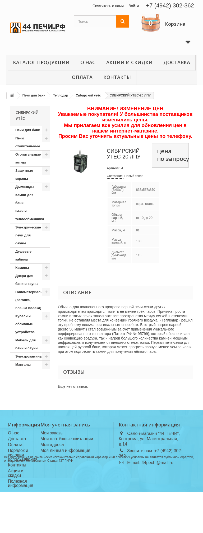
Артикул (113, 168)
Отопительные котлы (28, 158)
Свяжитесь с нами (108, 6)
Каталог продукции (41, 62)
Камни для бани (24, 199)
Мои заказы (51, 433)
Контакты (117, 77)
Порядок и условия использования (23, 455)
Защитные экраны (24, 174)
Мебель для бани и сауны (26, 344)
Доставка (176, 62)
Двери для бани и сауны (26, 280)
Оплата (82, 77)
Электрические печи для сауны (28, 235)
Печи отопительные (27, 142)
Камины (22, 268)
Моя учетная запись (65, 424)
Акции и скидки (129, 62)
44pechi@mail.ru (157, 462)
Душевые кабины (23, 255)
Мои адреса (52, 444)
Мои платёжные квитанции (66, 439)
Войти (133, 6)
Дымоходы (24, 187)
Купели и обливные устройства (25, 324)
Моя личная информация (65, 450)
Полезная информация (20, 483)
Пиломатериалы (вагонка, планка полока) (29, 300)
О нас (87, 62)
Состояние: (115, 176)
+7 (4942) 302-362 (170, 5)
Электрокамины (29, 356)
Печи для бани (27, 130)
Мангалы (23, 365)
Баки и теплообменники (29, 215)
